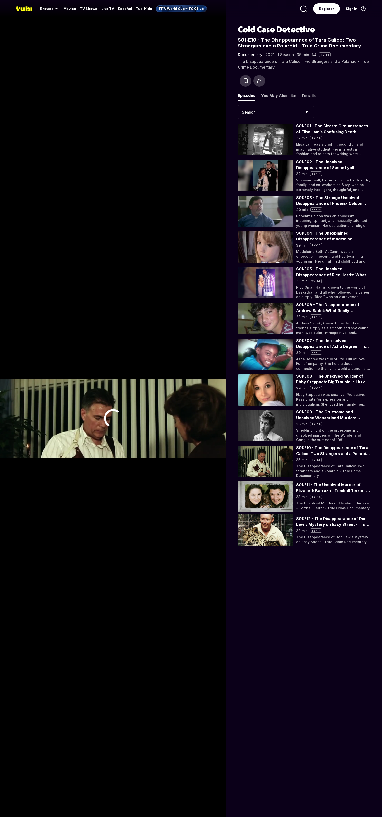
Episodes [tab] (246, 95)
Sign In (351, 9)
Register (326, 9)
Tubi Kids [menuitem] (144, 9)
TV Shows (88, 9)
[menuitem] (49, 9)
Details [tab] (309, 95)
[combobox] (276, 112)
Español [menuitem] (125, 9)
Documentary (250, 54)
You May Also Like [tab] (278, 95)
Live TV (107, 9)
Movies (69, 9)
